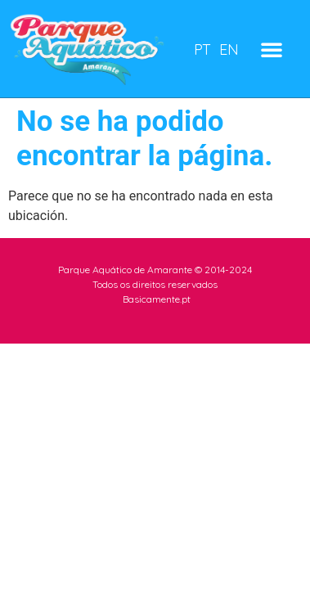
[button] (271, 49)
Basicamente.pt (157, 299)
